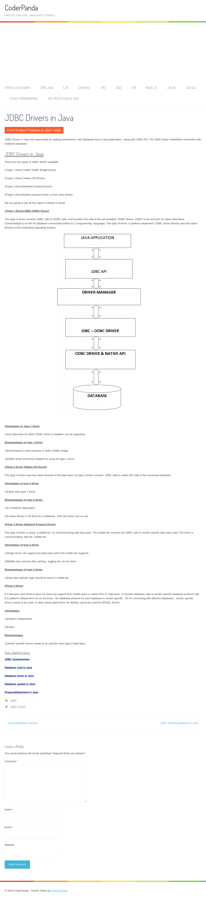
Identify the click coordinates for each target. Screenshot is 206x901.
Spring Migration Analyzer (21, 722)
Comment (11, 761)
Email (9, 827)
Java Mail (84, 88)
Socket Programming (23, 99)
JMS (103, 88)
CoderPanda (21, 7)
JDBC (57, 130)
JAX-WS (191, 88)
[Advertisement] (103, 52)
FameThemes (59, 890)
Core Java (46, 88)
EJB (65, 88)
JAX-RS (171, 88)
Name (9, 809)
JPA (134, 88)
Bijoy (22, 130)
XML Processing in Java (63, 99)
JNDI (119, 88)
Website (9, 844)
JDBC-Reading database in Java (180, 722)
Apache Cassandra (17, 88)
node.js (151, 88)
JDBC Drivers (18, 706)
